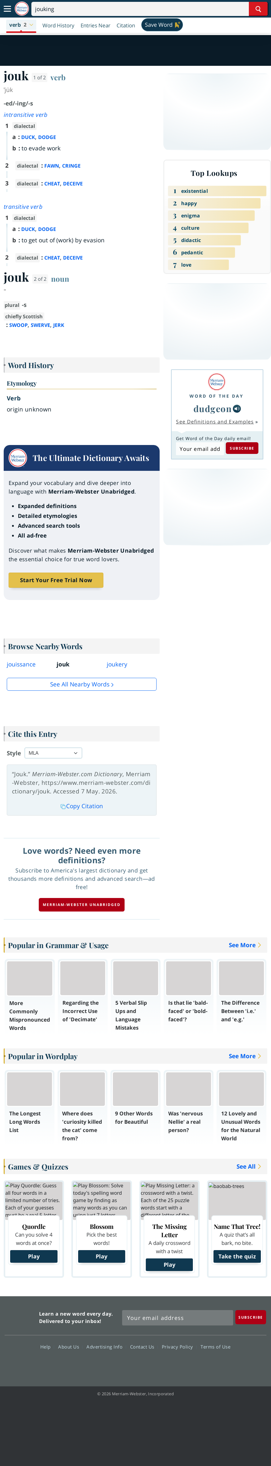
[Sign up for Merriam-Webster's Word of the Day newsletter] (177, 1317)
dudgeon (212, 408)
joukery (117, 664)
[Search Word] (258, 9)
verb (58, 77)
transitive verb (23, 207)
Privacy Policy (179, 1346)
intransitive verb (26, 115)
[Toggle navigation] (7, 9)
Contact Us (144, 1346)
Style (14, 753)
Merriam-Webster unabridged (82, 904)
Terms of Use (215, 1346)
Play (34, 1256)
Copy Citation (82, 806)
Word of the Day (216, 396)
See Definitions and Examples (215, 421)
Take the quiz (237, 1256)
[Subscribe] (250, 1317)
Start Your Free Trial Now (56, 580)
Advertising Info (106, 1346)
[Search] (149, 9)
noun (60, 279)
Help (47, 1346)
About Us (70, 1346)
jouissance (21, 664)
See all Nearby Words (80, 684)
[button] (21, 25)
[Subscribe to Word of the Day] (200, 448)
